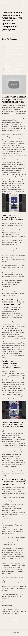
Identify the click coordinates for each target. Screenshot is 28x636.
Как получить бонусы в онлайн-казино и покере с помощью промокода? (14, 54)
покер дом (12, 113)
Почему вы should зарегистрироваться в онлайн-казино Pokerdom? (14, 48)
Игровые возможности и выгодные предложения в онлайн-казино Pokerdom (15, 65)
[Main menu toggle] (25, 2)
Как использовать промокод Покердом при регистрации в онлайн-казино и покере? (13, 71)
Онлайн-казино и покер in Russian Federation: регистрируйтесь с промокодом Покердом (15, 60)
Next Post (14, 623)
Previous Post (14, 620)
